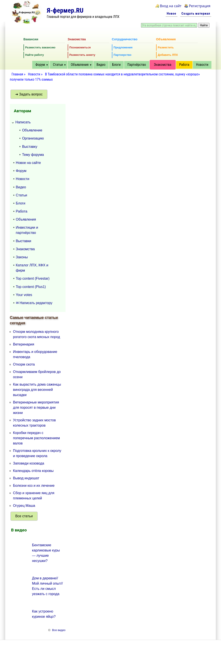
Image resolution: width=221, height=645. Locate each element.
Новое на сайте (28, 163)
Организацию (33, 138)
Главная (17, 74)
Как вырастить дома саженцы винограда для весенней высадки (37, 390)
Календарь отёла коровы (33, 471)
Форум (40, 65)
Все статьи (24, 516)
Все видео (58, 630)
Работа (184, 65)
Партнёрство (136, 65)
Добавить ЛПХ (168, 54)
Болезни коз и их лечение (34, 485)
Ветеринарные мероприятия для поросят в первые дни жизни (36, 407)
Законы (22, 257)
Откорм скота (24, 364)
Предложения (123, 47)
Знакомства (162, 65)
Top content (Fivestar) (33, 278)
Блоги (116, 65)
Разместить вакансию (40, 47)
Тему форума (33, 155)
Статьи (58, 65)
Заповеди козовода (28, 463)
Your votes (24, 295)
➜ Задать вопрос (29, 94)
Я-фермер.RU (65, 10)
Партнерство (123, 54)
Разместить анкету (82, 54)
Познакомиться (80, 47)
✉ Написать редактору (34, 303)
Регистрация (199, 5)
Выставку (29, 146)
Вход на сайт (170, 5)
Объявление (32, 130)
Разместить (166, 47)
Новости (202, 65)
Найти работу (34, 54)
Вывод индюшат (26, 478)
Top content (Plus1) (31, 287)
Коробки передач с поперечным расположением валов (36, 438)
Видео (100, 65)
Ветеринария (23, 344)
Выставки (23, 241)
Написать (23, 122)
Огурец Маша (24, 505)
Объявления (79, 65)
